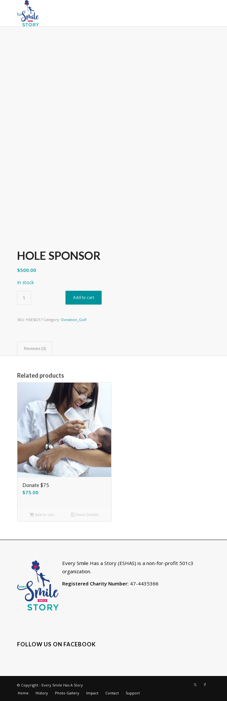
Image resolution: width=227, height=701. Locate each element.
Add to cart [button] (42, 515)
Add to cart (83, 297)
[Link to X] (195, 684)
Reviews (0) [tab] (35, 348)
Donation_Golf (74, 319)
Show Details (85, 515)
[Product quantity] (24, 298)
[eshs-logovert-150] (94, 13)
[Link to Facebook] (205, 684)
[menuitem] (23, 693)
